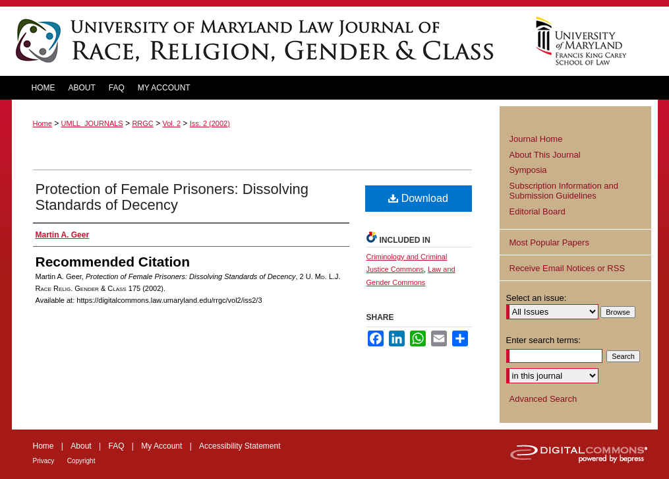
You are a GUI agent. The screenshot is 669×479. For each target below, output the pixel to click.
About (81, 446)
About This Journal (545, 155)
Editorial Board (537, 211)
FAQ (116, 446)
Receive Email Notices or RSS (567, 268)
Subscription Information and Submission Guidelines (563, 191)
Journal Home (536, 139)
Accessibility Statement (239, 446)
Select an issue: (536, 298)
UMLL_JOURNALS (92, 123)
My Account (161, 446)
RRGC (142, 123)
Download (418, 198)
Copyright (81, 460)
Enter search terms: (543, 340)
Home (42, 123)
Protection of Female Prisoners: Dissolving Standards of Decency (172, 197)
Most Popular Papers (549, 242)
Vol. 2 (171, 123)
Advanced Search (543, 399)
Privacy (44, 460)
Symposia (528, 170)
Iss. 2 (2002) (210, 123)
